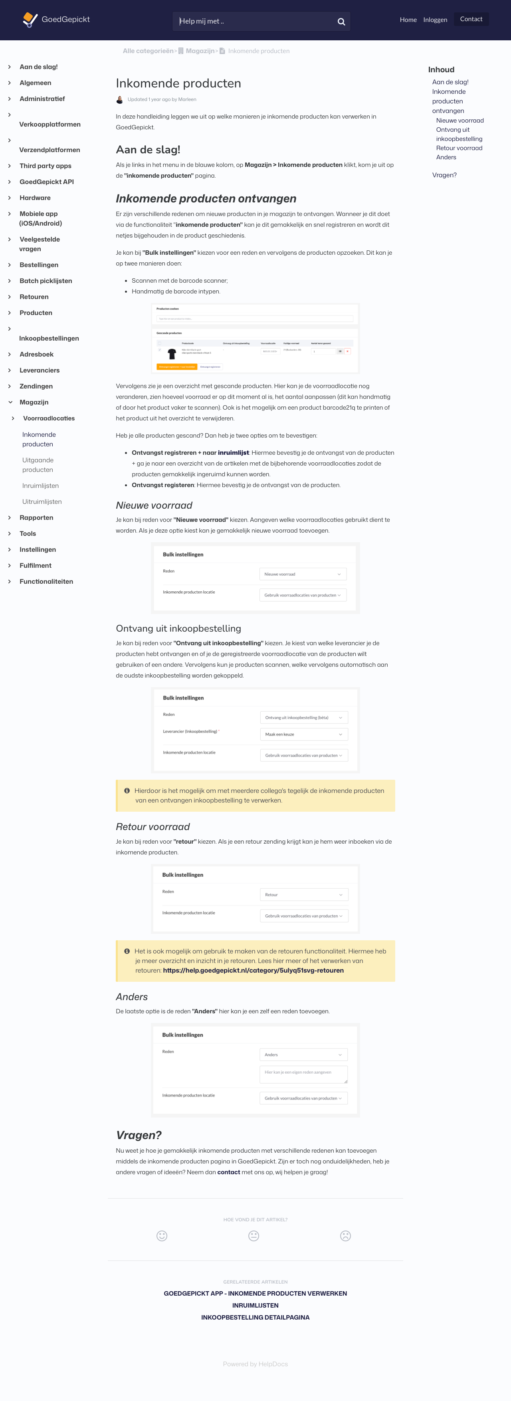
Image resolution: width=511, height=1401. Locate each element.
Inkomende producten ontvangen (449, 101)
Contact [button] (471, 19)
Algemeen (35, 83)
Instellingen (37, 549)
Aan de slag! (38, 67)
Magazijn (34, 402)
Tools (27, 533)
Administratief (42, 99)
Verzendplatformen (48, 150)
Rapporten (36, 517)
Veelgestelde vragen (39, 244)
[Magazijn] (195, 51)
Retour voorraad (459, 147)
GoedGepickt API (46, 182)
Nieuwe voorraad (460, 120)
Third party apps (45, 166)
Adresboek (36, 354)
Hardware (35, 198)
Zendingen (36, 386)
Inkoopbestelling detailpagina (255, 1317)
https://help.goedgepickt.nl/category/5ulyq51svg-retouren (253, 970)
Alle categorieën (148, 51)
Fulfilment (35, 565)
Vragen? (444, 175)
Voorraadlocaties (48, 418)
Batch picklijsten (45, 281)
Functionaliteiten (46, 581)
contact (229, 1172)
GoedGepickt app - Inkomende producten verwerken (255, 1293)
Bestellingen (38, 265)
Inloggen (435, 20)
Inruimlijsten (255, 1305)
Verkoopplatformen (48, 124)
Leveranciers (39, 370)
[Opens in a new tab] (255, 1364)
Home (408, 20)
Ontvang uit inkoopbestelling (459, 134)
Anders (446, 157)
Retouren (34, 297)
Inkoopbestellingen (48, 338)
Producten (35, 313)
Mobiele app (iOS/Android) (40, 219)
